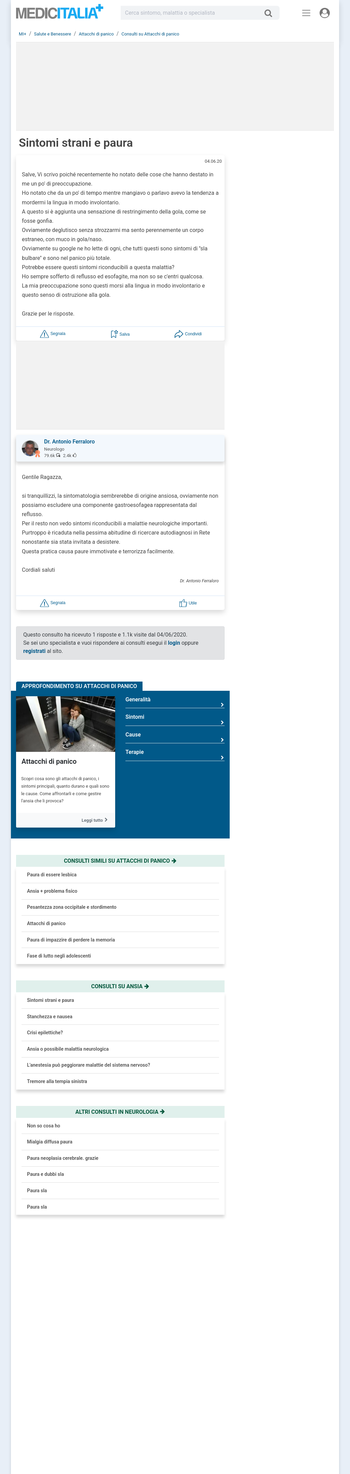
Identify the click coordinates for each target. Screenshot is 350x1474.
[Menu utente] (324, 12)
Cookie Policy (286, 1408)
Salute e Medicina (217, 1400)
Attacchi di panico (49, 761)
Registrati (154, 1383)
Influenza (292, 681)
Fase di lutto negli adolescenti (59, 956)
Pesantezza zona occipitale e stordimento (72, 907)
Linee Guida (167, 1441)
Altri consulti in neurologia (120, 1112)
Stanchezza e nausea (49, 1016)
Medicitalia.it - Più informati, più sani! (59, 14)
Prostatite (293, 653)
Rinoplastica (296, 738)
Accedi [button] (134, 1383)
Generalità (175, 702)
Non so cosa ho (43, 1125)
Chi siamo (283, 1383)
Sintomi (175, 720)
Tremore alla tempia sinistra (57, 1081)
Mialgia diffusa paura (49, 1141)
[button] (52, 333)
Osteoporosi (296, 710)
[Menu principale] (306, 12)
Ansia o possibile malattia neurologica (68, 1049)
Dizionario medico (217, 1408)
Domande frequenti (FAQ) (151, 1408)
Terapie (175, 755)
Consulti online (215, 1383)
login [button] (174, 643)
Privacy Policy (287, 1400)
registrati (34, 651)
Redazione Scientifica (294, 1391)
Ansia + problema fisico (52, 891)
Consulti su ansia (120, 986)
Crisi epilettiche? (45, 1032)
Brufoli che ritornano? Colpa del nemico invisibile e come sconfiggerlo (301, 324)
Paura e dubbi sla (45, 1174)
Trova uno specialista (147, 1400)
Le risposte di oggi (218, 1391)
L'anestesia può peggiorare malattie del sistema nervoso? (88, 1065)
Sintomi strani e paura (50, 1000)
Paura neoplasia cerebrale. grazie (62, 1158)
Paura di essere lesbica (52, 874)
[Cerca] (271, 13)
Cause (175, 737)
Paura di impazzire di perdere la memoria (71, 940)
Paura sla (37, 1190)
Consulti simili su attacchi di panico (120, 861)
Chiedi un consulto (145, 1391)
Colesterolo (295, 625)
